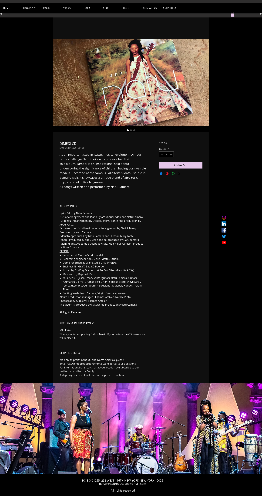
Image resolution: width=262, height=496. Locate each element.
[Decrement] (161, 154)
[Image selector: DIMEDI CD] (127, 130)
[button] (233, 14)
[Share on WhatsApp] (173, 173)
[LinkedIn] (224, 223)
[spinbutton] (166, 154)
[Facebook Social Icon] (224, 230)
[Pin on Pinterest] (167, 173)
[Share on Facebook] (161, 173)
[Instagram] (224, 217)
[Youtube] (224, 242)
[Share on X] (179, 173)
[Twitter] (224, 236)
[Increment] (171, 154)
